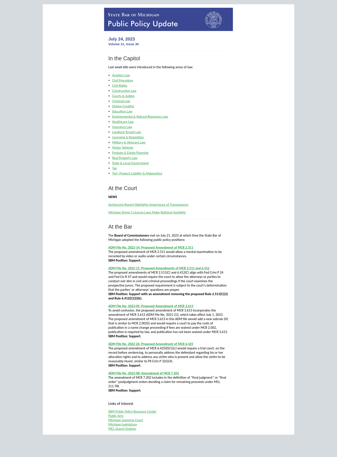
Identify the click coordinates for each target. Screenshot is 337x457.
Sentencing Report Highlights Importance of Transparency (148, 205)
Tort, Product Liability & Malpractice (137, 173)
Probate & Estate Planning (130, 153)
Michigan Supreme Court (125, 420)
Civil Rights (119, 86)
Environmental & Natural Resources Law (140, 117)
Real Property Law (124, 158)
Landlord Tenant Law (126, 132)
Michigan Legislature (122, 424)
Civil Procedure (122, 80)
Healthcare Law (123, 122)
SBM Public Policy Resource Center (132, 411)
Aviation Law (121, 75)
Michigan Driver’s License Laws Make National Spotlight (147, 212)
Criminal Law (121, 101)
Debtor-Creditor (123, 106)
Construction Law (124, 91)
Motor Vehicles (122, 148)
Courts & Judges (123, 96)
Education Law (122, 111)
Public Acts (115, 416)
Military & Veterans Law (129, 142)
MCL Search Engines (122, 429)
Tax (114, 168)
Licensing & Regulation (128, 137)
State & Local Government (130, 163)
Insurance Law (122, 127)
